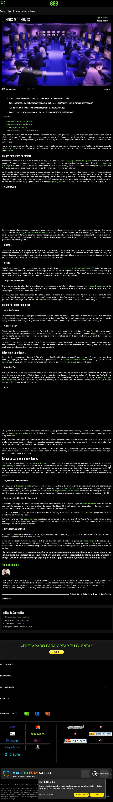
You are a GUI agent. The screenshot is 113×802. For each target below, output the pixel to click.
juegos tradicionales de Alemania (35, 233)
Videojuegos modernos (16, 127)
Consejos (16, 11)
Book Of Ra (69, 488)
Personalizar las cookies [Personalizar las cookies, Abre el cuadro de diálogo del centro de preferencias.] (46, 795)
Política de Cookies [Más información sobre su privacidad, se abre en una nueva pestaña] (67, 788)
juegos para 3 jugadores (94, 286)
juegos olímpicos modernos (76, 360)
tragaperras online (24, 486)
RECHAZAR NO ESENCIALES (81, 795)
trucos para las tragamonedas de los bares (59, 491)
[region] (72, 789)
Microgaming (7, 466)
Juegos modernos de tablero (19, 121)
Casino (2, 11)
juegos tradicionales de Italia (78, 268)
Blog (9, 11)
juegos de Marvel (69, 362)
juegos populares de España (78, 161)
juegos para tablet (10, 148)
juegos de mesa (30, 519)
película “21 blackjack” (83, 513)
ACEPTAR (97, 795)
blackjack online (89, 504)
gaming (5, 362)
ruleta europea (89, 541)
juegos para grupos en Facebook (60, 182)
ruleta (16, 534)
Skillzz (10, 151)
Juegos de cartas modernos (19, 124)
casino (62, 148)
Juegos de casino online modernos (22, 130)
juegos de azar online (18, 433)
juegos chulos (96, 334)
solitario (42, 300)
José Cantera (12, 89)
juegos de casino (40, 463)
